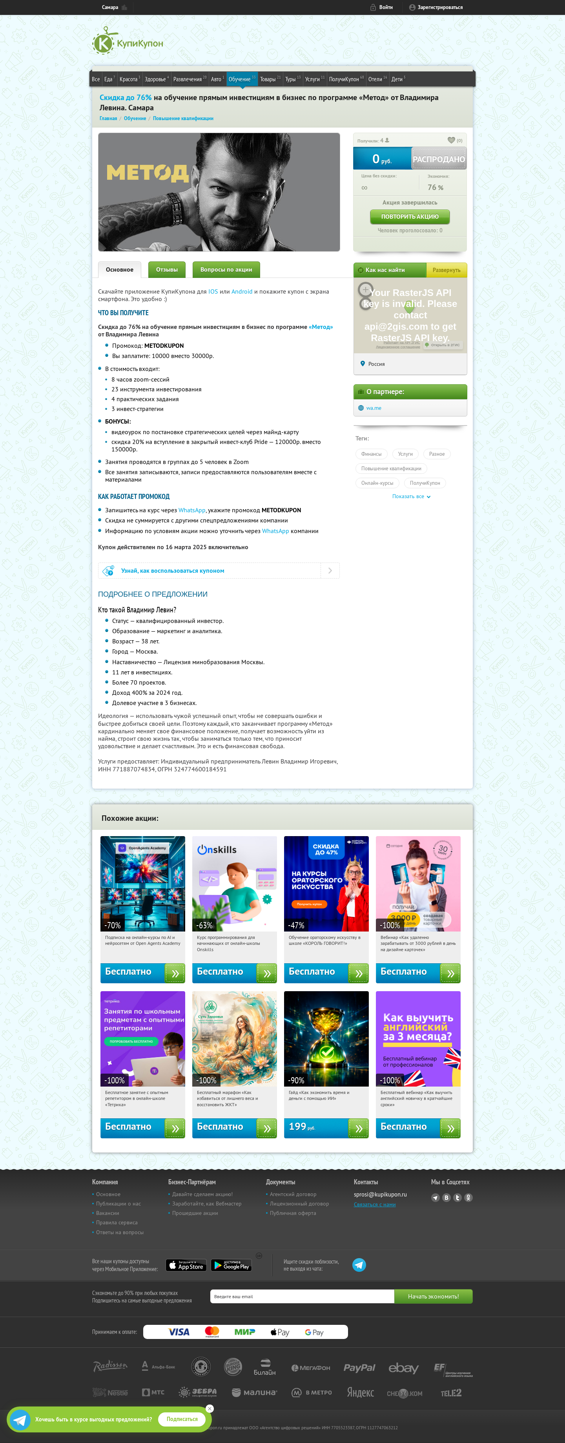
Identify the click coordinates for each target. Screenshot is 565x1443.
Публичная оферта (293, 1213)
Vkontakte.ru (446, 1197)
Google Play (231, 1265)
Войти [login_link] (386, 7)
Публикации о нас (118, 1203)
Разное (437, 454)
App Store (186, 1265)
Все (96, 79)
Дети (399, 78)
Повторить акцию (410, 216)
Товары (270, 78)
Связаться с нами (375, 1204)
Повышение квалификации (391, 468)
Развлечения (190, 78)
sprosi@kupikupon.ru (380, 1194)
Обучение (242, 78)
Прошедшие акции (195, 1213)
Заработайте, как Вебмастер (207, 1203)
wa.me (373, 407)
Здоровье (157, 78)
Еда (109, 78)
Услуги (315, 78)
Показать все (408, 496)
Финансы (371, 454)
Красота (130, 78)
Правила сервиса (117, 1222)
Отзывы (167, 269)
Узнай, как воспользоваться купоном (172, 570)
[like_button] (452, 141)
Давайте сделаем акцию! (202, 1194)
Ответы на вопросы (120, 1232)
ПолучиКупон (346, 78)
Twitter (457, 1197)
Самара (110, 7)
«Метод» (321, 327)
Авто (217, 78)
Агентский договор (293, 1194)
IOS (214, 291)
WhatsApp (192, 510)
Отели (377, 78)
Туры (293, 78)
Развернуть (447, 270)
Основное (119, 269)
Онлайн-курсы (377, 483)
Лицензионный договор (299, 1203)
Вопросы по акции (226, 269)
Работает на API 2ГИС (402, 343)
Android (242, 291)
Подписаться (182, 1419)
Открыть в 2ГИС (445, 345)
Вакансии (107, 1213)
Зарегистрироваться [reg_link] (440, 7)
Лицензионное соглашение (398, 347)
